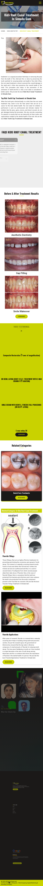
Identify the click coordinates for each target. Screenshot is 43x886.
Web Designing (22, 883)
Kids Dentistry (12, 31)
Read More (21, 498)
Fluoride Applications (10, 634)
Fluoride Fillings (8, 556)
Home (3, 31)
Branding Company (6, 884)
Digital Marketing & (32, 883)
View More (21, 317)
